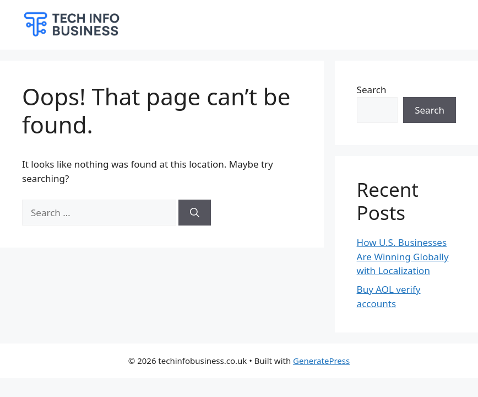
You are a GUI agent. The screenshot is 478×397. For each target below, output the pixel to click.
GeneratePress (321, 360)
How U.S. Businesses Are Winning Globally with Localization (403, 256)
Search (372, 89)
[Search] (194, 213)
